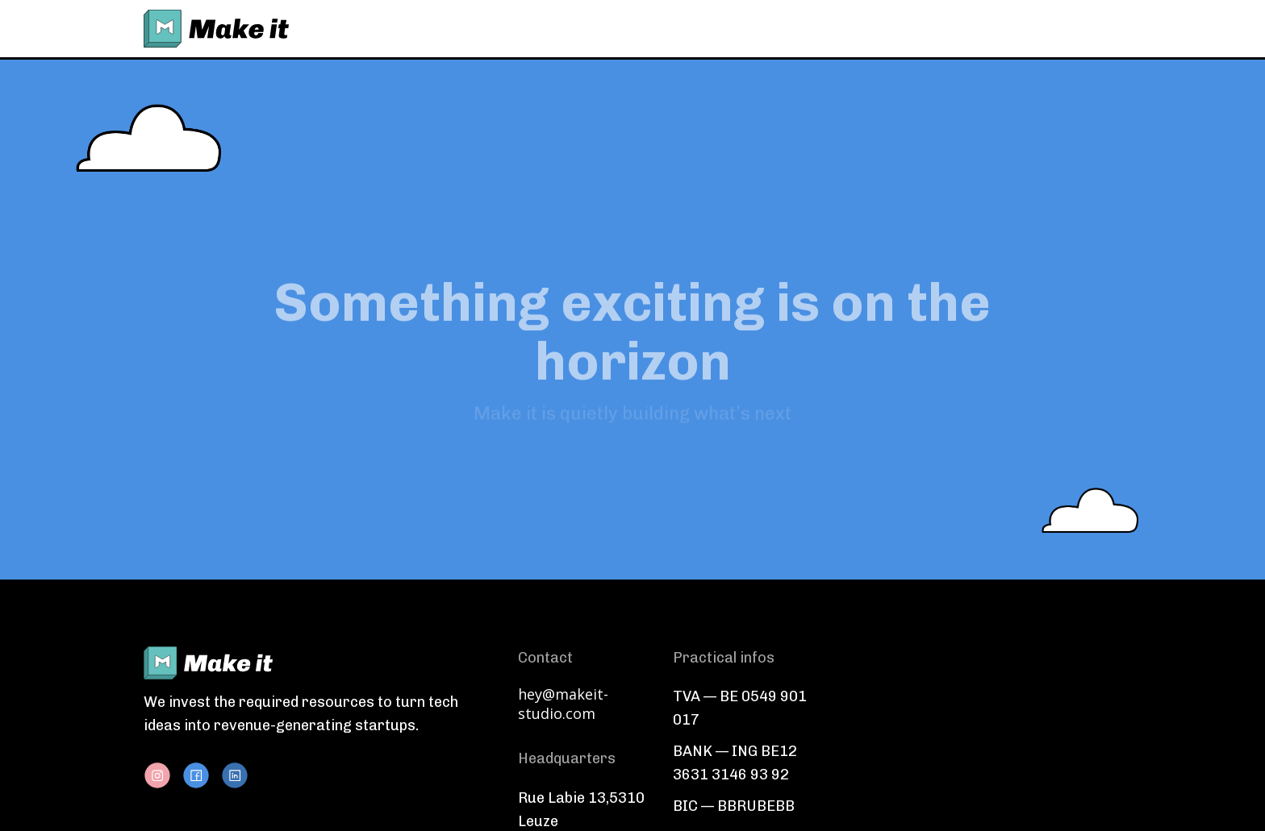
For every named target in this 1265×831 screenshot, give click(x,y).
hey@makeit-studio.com (563, 703)
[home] (216, 29)
